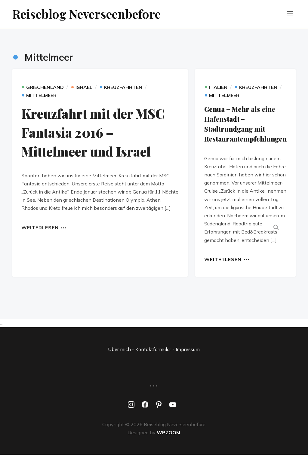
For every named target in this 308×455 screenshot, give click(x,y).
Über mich (119, 349)
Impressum (188, 349)
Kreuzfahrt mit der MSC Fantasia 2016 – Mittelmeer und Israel (93, 132)
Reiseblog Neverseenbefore (86, 14)
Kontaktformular (153, 349)
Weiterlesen (40, 227)
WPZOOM (168, 432)
